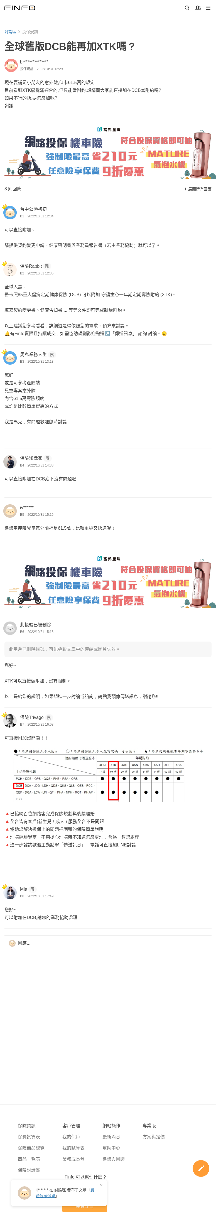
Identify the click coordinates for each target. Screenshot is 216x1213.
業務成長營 (73, 1159)
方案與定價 (154, 1137)
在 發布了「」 (65, 1193)
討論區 (10, 32)
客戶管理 (71, 1125)
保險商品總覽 (31, 1148)
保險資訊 (27, 1125)
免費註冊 (85, 1206)
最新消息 (111, 1137)
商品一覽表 (29, 1159)
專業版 (149, 1125)
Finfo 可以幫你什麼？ (86, 1177)
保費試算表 (29, 1137)
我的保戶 (71, 1137)
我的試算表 (73, 1148)
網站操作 (111, 1125)
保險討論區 (29, 1170)
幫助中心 (111, 1148)
